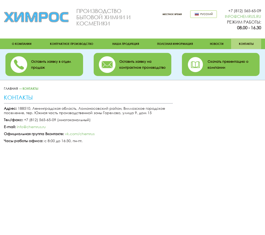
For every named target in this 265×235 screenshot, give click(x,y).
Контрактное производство (71, 43)
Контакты (246, 43)
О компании (22, 43)
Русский (204, 14)
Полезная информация (175, 43)
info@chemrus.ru (243, 16)
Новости (217, 43)
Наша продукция (125, 43)
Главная (11, 89)
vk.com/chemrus (79, 134)
